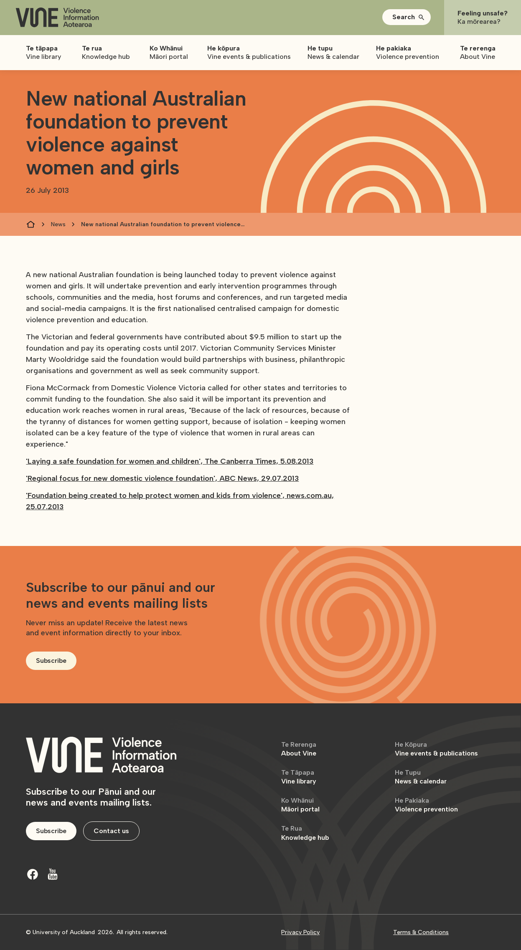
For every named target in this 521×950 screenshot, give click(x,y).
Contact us (111, 831)
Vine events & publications (436, 749)
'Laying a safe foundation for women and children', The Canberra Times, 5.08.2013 (169, 461)
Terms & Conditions (421, 932)
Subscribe (51, 660)
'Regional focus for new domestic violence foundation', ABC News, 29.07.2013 (162, 478)
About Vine (298, 749)
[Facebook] (32, 874)
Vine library (298, 777)
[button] (406, 17)
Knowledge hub (305, 832)
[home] (57, 18)
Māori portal (300, 805)
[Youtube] (52, 874)
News (58, 224)
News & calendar (421, 777)
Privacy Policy (300, 932)
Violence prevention (426, 805)
